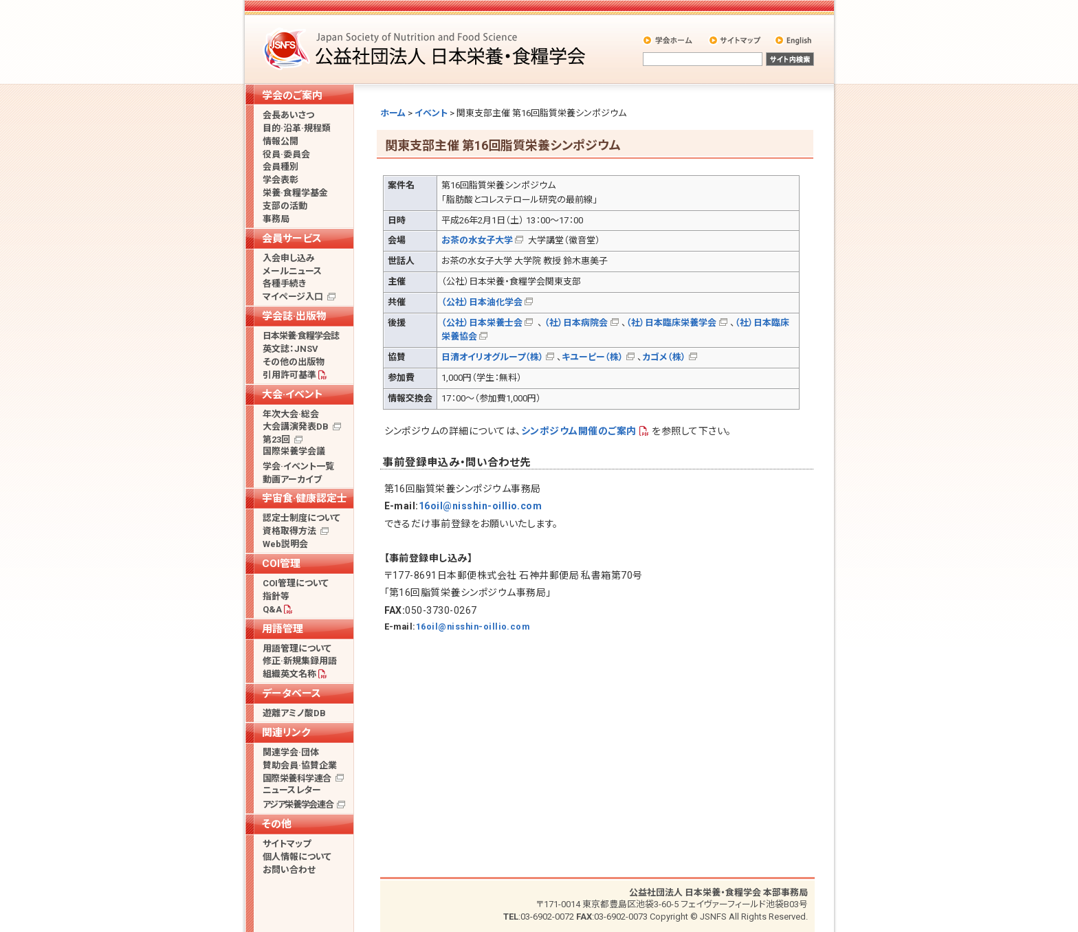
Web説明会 (285, 544)
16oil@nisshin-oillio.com (480, 505)
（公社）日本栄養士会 (481, 323)
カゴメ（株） (664, 357)
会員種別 (280, 167)
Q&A (272, 609)
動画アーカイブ (292, 479)
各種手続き (284, 283)
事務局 (276, 219)
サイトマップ (735, 40)
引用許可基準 (289, 375)
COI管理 (281, 563)
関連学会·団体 (291, 752)
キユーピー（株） (593, 357)
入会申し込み (289, 258)
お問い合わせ (289, 870)
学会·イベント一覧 (298, 466)
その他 (277, 824)
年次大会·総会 (291, 414)
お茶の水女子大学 (477, 240)
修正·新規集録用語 (300, 661)
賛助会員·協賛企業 (300, 765)
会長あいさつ (288, 115)
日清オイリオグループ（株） (492, 357)
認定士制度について (301, 518)
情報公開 (280, 141)
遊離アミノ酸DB (294, 713)
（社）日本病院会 (576, 323)
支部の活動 (285, 206)
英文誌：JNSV (290, 349)
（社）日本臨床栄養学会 (671, 323)
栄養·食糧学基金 (295, 193)
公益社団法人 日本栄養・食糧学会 (426, 48)
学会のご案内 (292, 95)
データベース (291, 693)
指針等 (276, 596)
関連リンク (286, 732)
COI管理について (296, 583)
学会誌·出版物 (294, 316)
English (794, 40)
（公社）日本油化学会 (481, 302)
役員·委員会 (286, 154)
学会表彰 (280, 180)
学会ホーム (668, 40)
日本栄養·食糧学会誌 (301, 336)
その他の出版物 (293, 362)
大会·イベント (292, 394)
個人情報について (297, 857)
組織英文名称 (289, 674)
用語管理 (282, 629)
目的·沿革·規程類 (297, 128)
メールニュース (292, 271)
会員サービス (292, 238)
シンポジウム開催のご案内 (579, 430)
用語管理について (297, 648)
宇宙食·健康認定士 (304, 498)
